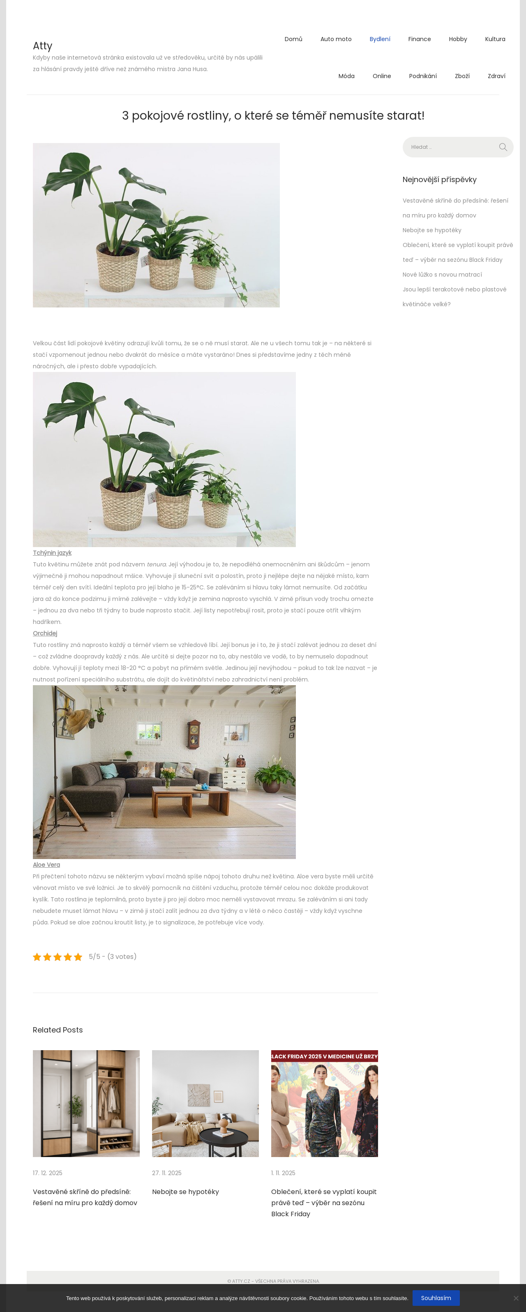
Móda (347, 76)
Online (382, 76)
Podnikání (423, 76)
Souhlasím (436, 1298)
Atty (43, 46)
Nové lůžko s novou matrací (442, 274)
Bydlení (380, 39)
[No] (516, 1298)
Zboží (462, 76)
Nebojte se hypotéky (185, 1192)
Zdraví (496, 76)
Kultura (495, 39)
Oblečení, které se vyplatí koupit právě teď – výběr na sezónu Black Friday (324, 1203)
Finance (419, 39)
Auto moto (336, 39)
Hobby (458, 39)
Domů (293, 39)
